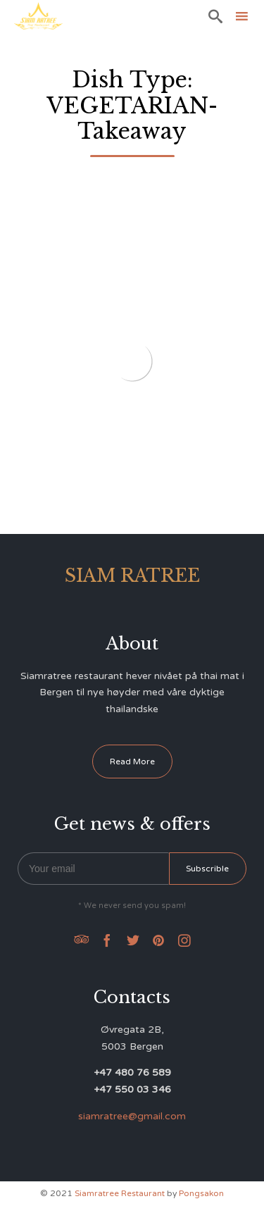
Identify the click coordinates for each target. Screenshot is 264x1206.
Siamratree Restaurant (120, 1193)
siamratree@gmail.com (132, 1116)
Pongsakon (201, 1193)
